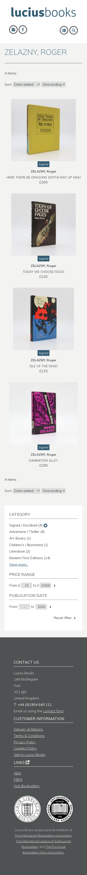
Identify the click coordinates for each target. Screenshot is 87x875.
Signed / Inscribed (26, 525)
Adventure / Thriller (27, 531)
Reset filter (65, 618)
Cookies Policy (25, 748)
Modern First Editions (29, 558)
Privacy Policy (25, 742)
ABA (17, 773)
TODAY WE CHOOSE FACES (43, 272)
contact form (53, 711)
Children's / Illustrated (28, 545)
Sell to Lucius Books (29, 755)
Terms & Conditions (29, 736)
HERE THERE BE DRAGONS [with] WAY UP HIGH (44, 177)
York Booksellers (27, 786)
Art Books (20, 538)
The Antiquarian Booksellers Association (43, 835)
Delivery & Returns (28, 729)
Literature (19, 551)
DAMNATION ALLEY (43, 460)
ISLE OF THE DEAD (43, 366)
